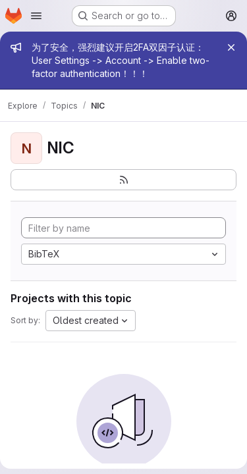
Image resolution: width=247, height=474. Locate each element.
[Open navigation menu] (36, 15)
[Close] (231, 47)
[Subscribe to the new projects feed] (123, 179)
